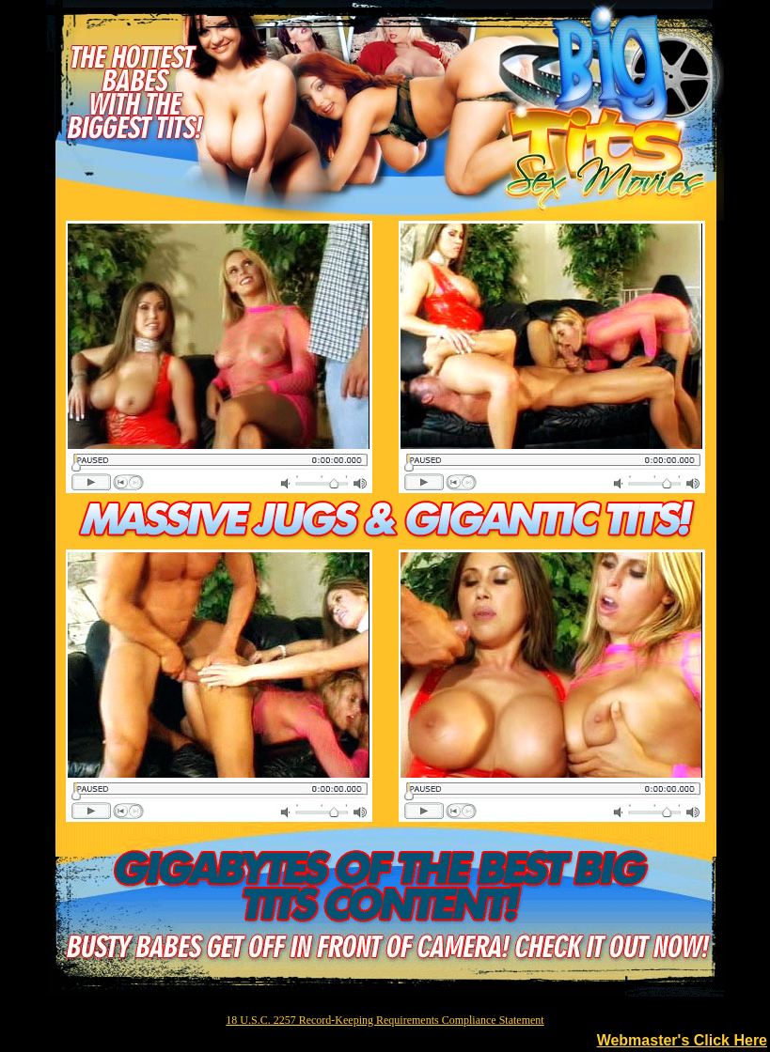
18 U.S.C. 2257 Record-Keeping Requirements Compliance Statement (384, 1020)
